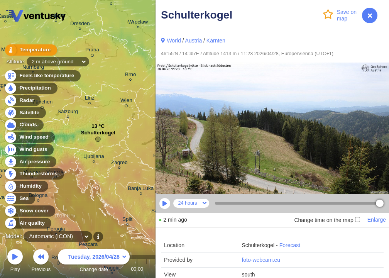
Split (127, 220)
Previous (41, 261)
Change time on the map (327, 220)
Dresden (80, 24)
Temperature (30, 50)
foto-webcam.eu (261, 260)
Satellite (24, 113)
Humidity (26, 186)
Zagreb (119, 163)
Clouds (23, 125)
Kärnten (215, 40)
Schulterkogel (98, 134)
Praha (92, 51)
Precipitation (30, 88)
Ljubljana (93, 157)
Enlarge (376, 220)
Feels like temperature (42, 75)
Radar (22, 100)
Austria (193, 40)
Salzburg (68, 112)
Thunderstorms (34, 174)
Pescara (88, 245)
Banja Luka (141, 189)
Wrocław (138, 23)
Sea (19, 198)
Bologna (38, 196)
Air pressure (30, 162)
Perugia (56, 230)
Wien (126, 101)
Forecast (289, 245)
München (41, 103)
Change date (94, 261)
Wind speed (29, 137)
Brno (130, 75)
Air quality (27, 223)
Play (15, 261)
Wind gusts (28, 149)
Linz (90, 99)
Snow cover (29, 211)
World (174, 40)
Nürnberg (33, 68)
